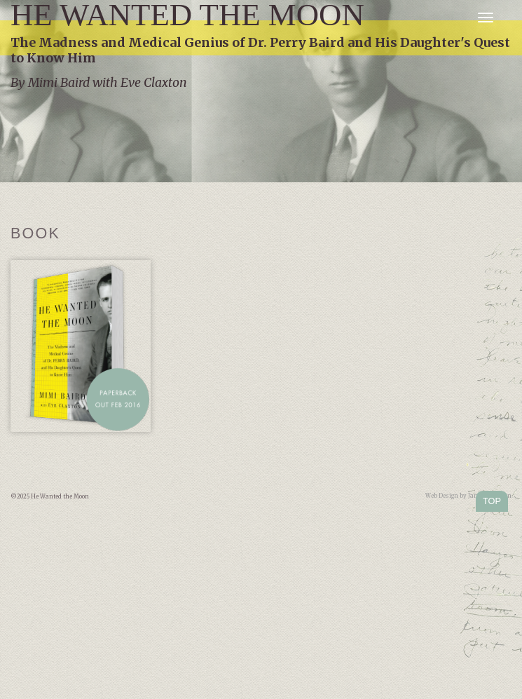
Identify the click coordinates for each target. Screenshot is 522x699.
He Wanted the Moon (187, 15)
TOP (492, 501)
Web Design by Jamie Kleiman (468, 495)
